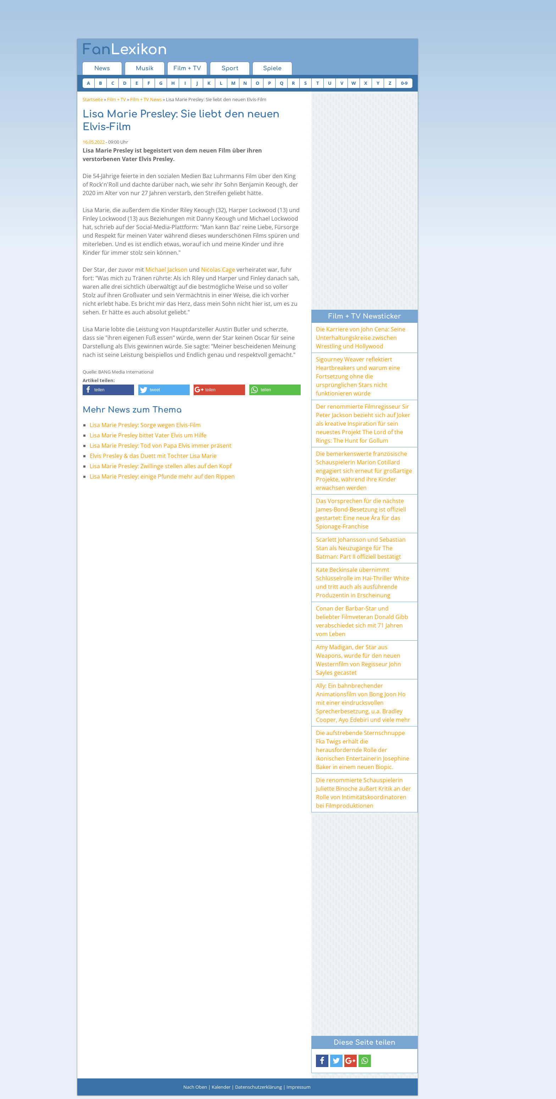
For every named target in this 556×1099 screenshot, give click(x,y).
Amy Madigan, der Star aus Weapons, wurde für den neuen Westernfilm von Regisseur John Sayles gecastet (358, 659)
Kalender (221, 1087)
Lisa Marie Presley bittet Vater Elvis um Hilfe (148, 435)
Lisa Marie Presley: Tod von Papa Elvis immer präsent (161, 445)
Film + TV (187, 68)
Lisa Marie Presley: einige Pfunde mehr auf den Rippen (162, 476)
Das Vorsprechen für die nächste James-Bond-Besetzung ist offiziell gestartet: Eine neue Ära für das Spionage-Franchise (361, 513)
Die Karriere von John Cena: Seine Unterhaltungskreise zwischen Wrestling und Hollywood (360, 337)
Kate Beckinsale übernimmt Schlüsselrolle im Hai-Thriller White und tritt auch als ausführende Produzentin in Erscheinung (362, 582)
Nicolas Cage (218, 270)
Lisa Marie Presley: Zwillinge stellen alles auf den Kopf (161, 466)
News (102, 68)
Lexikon (125, 49)
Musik (145, 68)
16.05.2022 (94, 142)
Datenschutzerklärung (258, 1087)
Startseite (93, 99)
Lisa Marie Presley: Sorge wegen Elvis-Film (145, 425)
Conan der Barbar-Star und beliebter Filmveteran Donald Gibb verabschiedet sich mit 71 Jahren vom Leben (362, 621)
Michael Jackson (166, 270)
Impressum (299, 1087)
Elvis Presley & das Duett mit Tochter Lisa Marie (153, 456)
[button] (108, 390)
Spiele (272, 68)
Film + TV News (146, 99)
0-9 (404, 83)
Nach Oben (195, 1087)
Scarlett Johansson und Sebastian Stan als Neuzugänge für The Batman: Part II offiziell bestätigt (361, 548)
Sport (230, 68)
